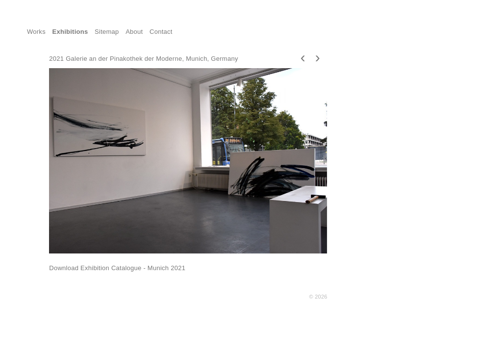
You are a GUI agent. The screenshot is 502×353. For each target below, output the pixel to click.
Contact (161, 31)
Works (36, 31)
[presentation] (303, 57)
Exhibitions (70, 31)
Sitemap (107, 31)
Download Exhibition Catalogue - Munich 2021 (117, 268)
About (134, 31)
